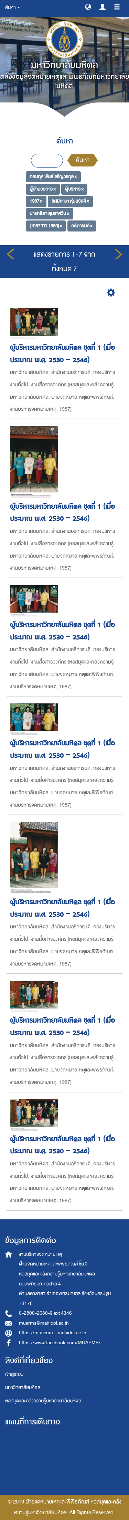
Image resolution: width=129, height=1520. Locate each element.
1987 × (36, 201)
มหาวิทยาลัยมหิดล (22, 1387)
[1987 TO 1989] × (46, 226)
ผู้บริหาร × (74, 189)
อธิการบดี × (82, 226)
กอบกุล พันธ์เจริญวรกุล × (53, 177)
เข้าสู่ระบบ (14, 1374)
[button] (88, 6)
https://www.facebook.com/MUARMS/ (59, 1342)
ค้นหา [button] (12, 7)
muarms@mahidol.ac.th (44, 1323)
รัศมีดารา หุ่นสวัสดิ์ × (70, 201)
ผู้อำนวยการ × (43, 189)
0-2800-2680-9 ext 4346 (45, 1313)
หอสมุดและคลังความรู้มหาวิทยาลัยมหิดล (43, 1401)
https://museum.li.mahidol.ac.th (52, 1332)
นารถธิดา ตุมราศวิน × (49, 213)
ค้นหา (82, 160)
